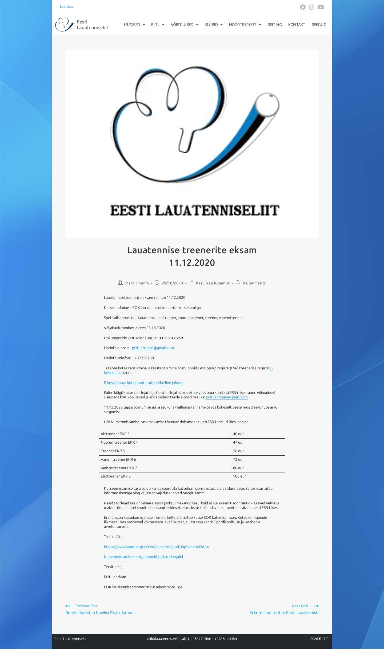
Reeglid (319, 25)
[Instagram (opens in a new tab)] (311, 7)
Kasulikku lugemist (213, 283)
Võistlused (184, 24)
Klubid (214, 24)
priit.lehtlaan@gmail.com (153, 348)
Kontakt (296, 25)
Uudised (134, 24)
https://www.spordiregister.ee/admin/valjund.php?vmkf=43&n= (156, 547)
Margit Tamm (137, 283)
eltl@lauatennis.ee (162, 638)
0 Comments (254, 283)
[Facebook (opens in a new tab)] (302, 7)
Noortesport (245, 24)
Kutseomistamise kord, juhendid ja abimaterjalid (143, 556)
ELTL (158, 24)
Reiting (275, 25)
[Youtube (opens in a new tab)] (320, 7)
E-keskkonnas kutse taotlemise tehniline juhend (143, 383)
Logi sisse (67, 7)
